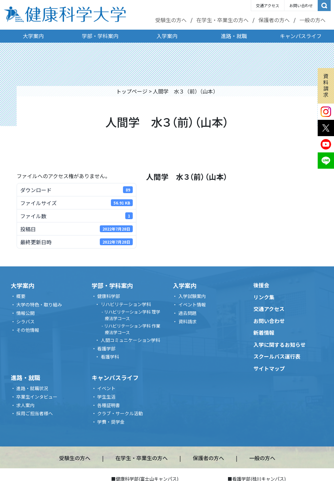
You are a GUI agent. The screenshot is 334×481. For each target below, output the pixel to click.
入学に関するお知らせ (279, 344)
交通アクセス (267, 5)
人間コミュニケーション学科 (130, 340)
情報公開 (25, 313)
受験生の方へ (171, 20)
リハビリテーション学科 (126, 304)
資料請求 (325, 85)
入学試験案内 (192, 296)
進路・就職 (234, 36)
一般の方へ (312, 20)
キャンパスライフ (301, 36)
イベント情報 (192, 304)
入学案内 (167, 36)
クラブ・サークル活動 (120, 413)
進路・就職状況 (32, 388)
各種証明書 (108, 405)
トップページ (131, 91)
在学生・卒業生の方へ (222, 20)
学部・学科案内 (100, 36)
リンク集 (263, 297)
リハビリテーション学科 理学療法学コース (132, 315)
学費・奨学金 (111, 421)
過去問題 (187, 313)
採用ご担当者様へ (34, 413)
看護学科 (110, 356)
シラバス (25, 321)
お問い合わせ (301, 5)
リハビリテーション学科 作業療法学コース (132, 329)
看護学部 (106, 348)
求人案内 (25, 405)
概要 (20, 296)
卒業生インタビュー (36, 396)
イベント (106, 388)
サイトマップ (269, 368)
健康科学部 (108, 296)
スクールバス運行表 (276, 356)
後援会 (261, 285)
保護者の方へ (274, 20)
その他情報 (27, 330)
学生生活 (106, 396)
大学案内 (33, 36)
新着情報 (263, 332)
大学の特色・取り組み (39, 304)
